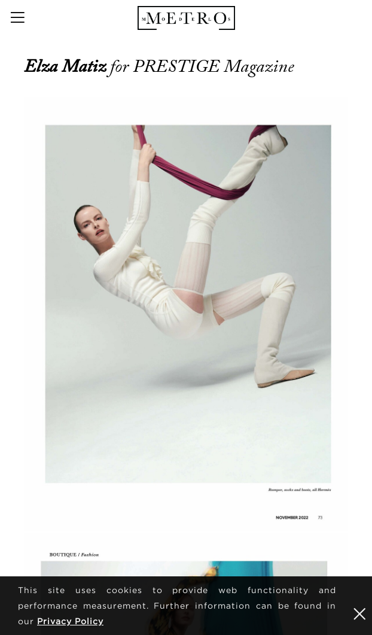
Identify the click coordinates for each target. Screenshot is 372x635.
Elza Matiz (67, 66)
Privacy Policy (70, 620)
